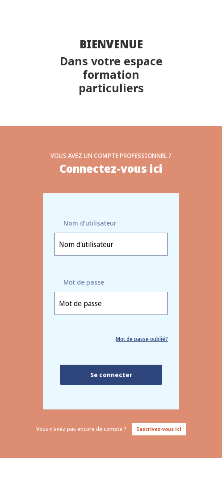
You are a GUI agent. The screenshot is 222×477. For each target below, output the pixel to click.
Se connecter (111, 375)
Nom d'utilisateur (90, 223)
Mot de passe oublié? (142, 339)
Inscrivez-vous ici (159, 429)
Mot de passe (83, 282)
